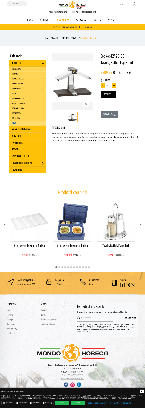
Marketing (47, 403)
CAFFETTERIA (16, 113)
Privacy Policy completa (120, 403)
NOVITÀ (97, 19)
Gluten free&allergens (21, 129)
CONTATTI (113, 19)
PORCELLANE (16, 69)
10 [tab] (83, 267)
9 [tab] (80, 267)
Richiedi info (109, 114)
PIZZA (14, 93)
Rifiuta (78, 402)
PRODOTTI (62, 19)
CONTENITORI (17, 143)
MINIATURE (16, 136)
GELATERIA (16, 118)
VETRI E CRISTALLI (18, 103)
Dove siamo (11, 324)
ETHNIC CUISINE (17, 83)
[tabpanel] (29, 232)
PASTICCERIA (16, 88)
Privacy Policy (12, 328)
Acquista (108, 94)
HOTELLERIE (65, 38)
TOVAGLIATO (16, 170)
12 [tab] (89, 267)
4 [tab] (65, 267)
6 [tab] (71, 267)
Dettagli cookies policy (97, 403)
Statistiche (35, 403)
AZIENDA (44, 19)
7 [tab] (74, 267)
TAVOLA (74, 38)
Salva (62, 402)
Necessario (8, 403)
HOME (30, 19)
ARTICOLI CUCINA (18, 108)
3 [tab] (62, 267)
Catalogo (10, 319)
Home (47, 38)
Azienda (9, 310)
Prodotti (55, 38)
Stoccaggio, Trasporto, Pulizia (29, 245)
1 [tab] (56, 267)
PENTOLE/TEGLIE (18, 78)
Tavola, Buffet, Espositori (115, 245)
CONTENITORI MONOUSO (22, 163)
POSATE (15, 73)
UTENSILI (15, 149)
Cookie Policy (11, 333)
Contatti (10, 315)
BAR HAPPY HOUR (18, 98)
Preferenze (21, 403)
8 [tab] (77, 267)
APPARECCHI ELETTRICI (21, 156)
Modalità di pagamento (49, 319)
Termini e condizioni (48, 324)
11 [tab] (86, 267)
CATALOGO (81, 19)
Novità (43, 315)
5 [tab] (68, 267)
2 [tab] (59, 267)
